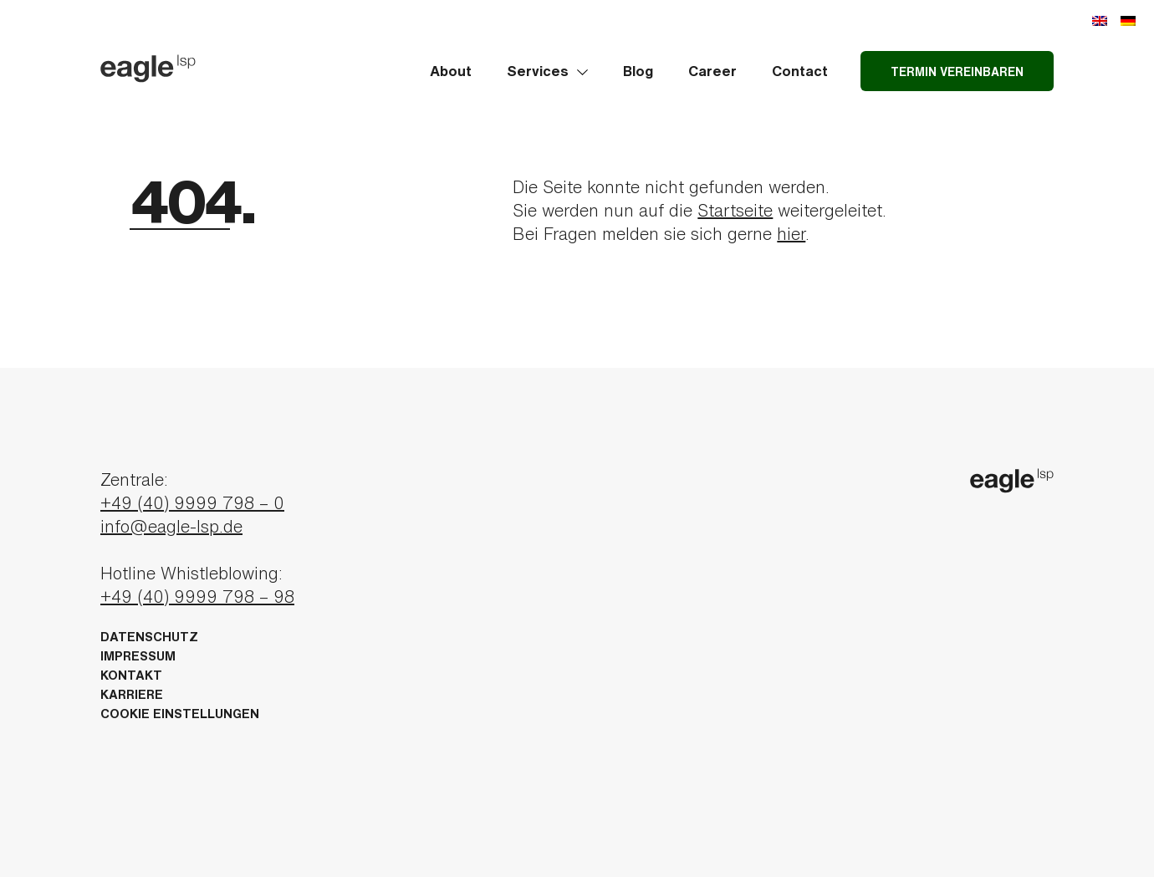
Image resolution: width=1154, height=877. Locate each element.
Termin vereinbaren (957, 71)
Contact (800, 70)
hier (791, 234)
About (451, 70)
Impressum (138, 656)
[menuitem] (1099, 20)
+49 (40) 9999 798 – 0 (192, 503)
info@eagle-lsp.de (171, 526)
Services (547, 70)
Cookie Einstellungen (179, 713)
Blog (638, 70)
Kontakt (131, 675)
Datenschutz (149, 636)
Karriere (131, 694)
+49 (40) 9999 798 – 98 (197, 596)
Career (712, 70)
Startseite (735, 210)
